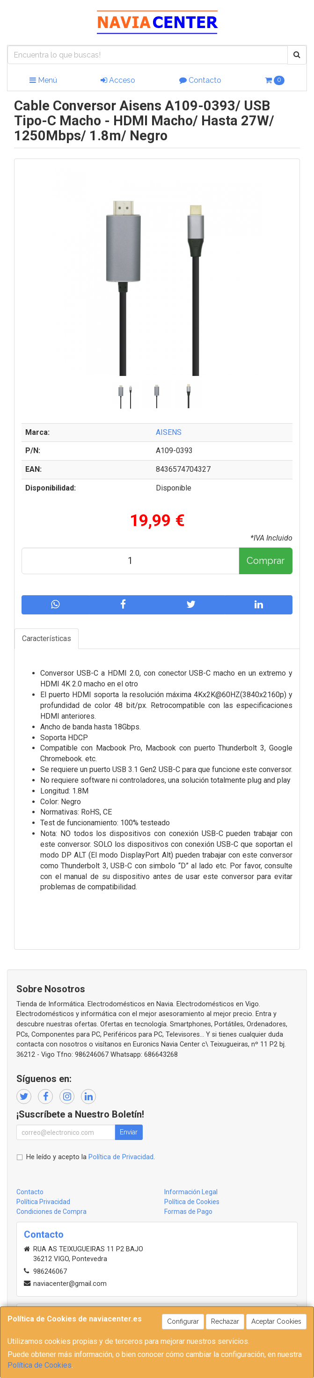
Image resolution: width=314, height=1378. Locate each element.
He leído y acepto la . (90, 1157)
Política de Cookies (39, 1365)
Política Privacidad (43, 1201)
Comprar (266, 560)
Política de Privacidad (120, 1157)
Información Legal (191, 1192)
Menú (43, 80)
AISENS (169, 432)
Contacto (200, 80)
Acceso (118, 80)
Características (46, 638)
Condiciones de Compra (51, 1211)
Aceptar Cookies (276, 1321)
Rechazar (225, 1321)
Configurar (183, 1321)
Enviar (129, 1132)
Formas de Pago (188, 1211)
